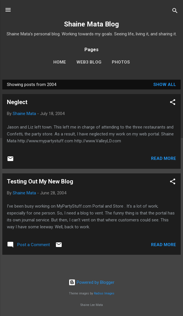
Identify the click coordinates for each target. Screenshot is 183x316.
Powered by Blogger (91, 282)
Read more (163, 158)
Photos (121, 62)
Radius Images (104, 293)
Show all (164, 84)
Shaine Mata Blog (91, 24)
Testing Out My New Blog (40, 181)
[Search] (174, 11)
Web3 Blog (88, 62)
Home (59, 62)
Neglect (17, 102)
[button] (172, 103)
